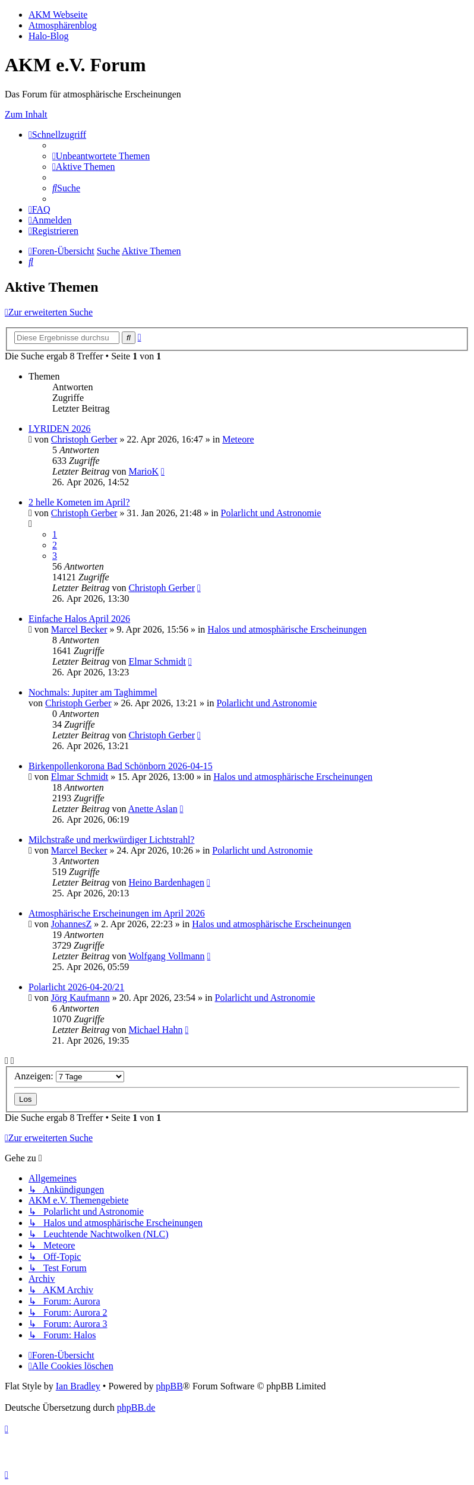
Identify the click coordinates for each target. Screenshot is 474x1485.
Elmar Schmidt (156, 661)
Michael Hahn (155, 1030)
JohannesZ (71, 924)
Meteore (238, 439)
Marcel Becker (79, 629)
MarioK (143, 471)
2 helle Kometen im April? (79, 502)
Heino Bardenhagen (166, 882)
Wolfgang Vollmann (166, 956)
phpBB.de (136, 1407)
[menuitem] (101, 156)
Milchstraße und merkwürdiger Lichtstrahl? (111, 840)
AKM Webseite (58, 15)
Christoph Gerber (84, 439)
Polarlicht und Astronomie (271, 513)
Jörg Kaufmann (80, 998)
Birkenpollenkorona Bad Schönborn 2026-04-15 (121, 766)
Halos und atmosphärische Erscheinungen (286, 629)
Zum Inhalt (26, 114)
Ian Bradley (78, 1386)
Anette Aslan (153, 809)
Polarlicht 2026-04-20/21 (76, 987)
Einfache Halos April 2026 (79, 619)
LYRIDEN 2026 (60, 429)
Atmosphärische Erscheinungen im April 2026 (117, 913)
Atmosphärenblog (63, 25)
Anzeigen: (69, 1076)
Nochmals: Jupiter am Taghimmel (93, 692)
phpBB (169, 1386)
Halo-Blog (49, 36)
